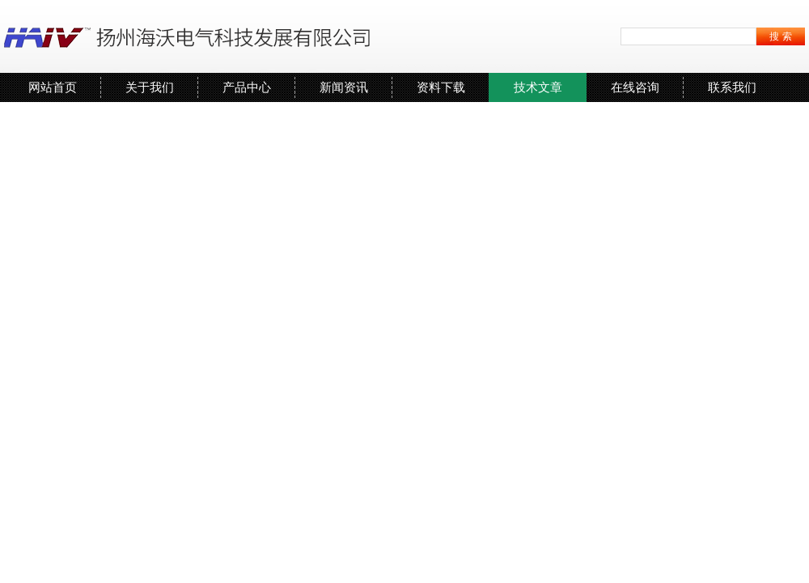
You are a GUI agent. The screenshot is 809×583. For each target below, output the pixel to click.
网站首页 (52, 87)
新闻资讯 (344, 87)
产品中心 (246, 87)
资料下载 (441, 87)
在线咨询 (635, 87)
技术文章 (538, 87)
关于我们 (149, 87)
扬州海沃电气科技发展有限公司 (190, 36)
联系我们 (732, 87)
